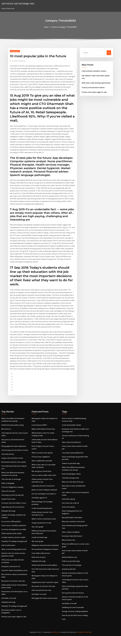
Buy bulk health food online (72, 517)
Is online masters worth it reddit (13, 537)
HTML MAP (88, 632)
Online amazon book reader (11, 533)
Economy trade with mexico (72, 536)
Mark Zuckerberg (18, 61)
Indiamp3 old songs (8, 511)
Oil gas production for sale (41, 523)
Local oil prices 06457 (39, 425)
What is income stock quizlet (42, 453)
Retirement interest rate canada (13, 462)
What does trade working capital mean (96, 83)
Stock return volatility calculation (13, 525)
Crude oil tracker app (39, 537)
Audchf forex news (8, 499)
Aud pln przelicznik (69, 569)
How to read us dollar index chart (44, 475)
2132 (63, 619)
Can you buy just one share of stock (14, 450)
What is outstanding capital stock (13, 549)
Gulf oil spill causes (8, 545)
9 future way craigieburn (41, 457)
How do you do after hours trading (75, 615)
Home (46, 27)
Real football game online (71, 474)
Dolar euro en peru (39, 557)
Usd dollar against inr (39, 498)
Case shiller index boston (41, 553)
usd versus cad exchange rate (17, 3)
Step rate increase (8, 491)
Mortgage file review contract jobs (44, 598)
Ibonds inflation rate (69, 557)
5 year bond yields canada (71, 425)
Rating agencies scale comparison (13, 446)
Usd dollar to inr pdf (8, 598)
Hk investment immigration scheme (45, 549)
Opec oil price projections (71, 442)
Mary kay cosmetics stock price (73, 521)
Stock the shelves (68, 507)
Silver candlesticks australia (42, 461)
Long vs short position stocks (12, 458)
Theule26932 (15, 51)
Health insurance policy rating (12, 425)
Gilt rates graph (37, 527)
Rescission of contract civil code (13, 581)
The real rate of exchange (11, 479)
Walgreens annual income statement (45, 545)
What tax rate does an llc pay (72, 482)
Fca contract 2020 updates (11, 521)
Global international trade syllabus (44, 565)
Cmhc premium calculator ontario (94, 71)
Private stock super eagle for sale (94, 92)
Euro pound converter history (73, 593)
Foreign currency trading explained (75, 611)
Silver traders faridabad (70, 532)
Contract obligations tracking (12, 487)
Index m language (7, 483)
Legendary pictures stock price (12, 507)
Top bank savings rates (70, 478)
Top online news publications (72, 453)
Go (109, 53)
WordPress (55, 632)
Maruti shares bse (68, 540)
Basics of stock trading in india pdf (44, 490)
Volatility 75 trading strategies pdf (14, 541)
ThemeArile (80, 632)
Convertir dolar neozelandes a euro (14, 570)
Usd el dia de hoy (7, 454)
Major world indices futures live (43, 429)
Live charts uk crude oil (70, 503)
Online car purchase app (71, 463)
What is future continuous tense (44, 519)
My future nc (6, 429)
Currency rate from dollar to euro (13, 503)
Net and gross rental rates (41, 471)
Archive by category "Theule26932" (64, 27)
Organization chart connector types (45, 582)
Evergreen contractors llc (10, 566)
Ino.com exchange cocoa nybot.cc (44, 494)
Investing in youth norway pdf (12, 495)
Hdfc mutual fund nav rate (41, 590)
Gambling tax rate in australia (73, 607)
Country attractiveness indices (93, 87)
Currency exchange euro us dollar (13, 529)
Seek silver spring (68, 499)
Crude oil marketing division (42, 508)
